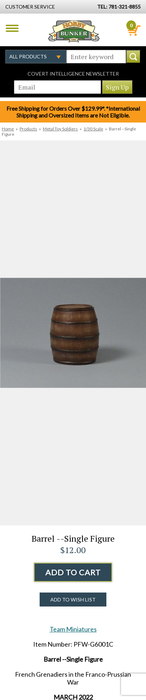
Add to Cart (73, 572)
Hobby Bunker (74, 31)
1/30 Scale (93, 128)
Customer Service (30, 7)
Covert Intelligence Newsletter (73, 74)
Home (8, 128)
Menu (12, 28)
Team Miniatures (73, 629)
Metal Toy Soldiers (60, 128)
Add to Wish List (73, 599)
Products (28, 128)
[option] (73, 333)
